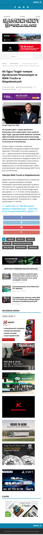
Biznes (13, 89)
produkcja (33, 247)
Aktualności (6, 89)
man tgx (7, 243)
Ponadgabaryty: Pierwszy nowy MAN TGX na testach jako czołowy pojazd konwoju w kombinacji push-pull (26, 299)
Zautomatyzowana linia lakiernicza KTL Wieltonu (25, 288)
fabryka (11, 239)
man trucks (8, 247)
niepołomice (20, 247)
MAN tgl (21, 239)
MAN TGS (30, 239)
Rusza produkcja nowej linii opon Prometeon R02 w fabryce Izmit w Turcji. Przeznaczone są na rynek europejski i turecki (25, 277)
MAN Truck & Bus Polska (22, 243)
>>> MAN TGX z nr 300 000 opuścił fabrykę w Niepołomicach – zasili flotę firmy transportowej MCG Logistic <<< (20, 208)
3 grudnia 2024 (9, 87)
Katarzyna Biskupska (25, 87)
